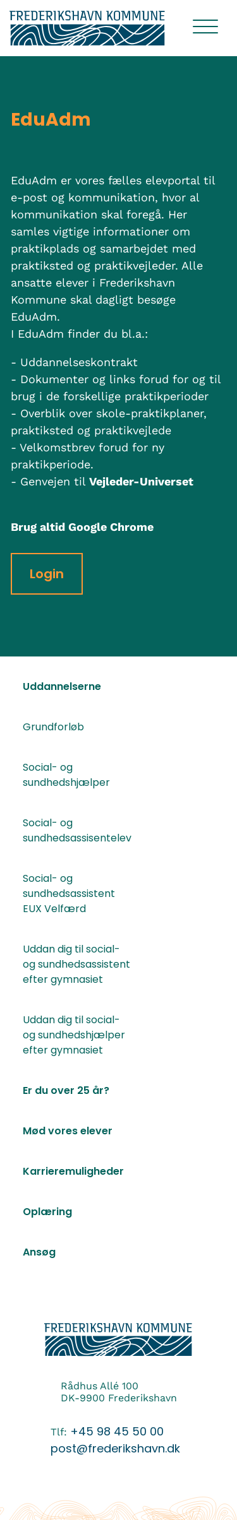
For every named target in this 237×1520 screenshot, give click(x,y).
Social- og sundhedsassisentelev (76, 830)
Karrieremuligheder (73, 1171)
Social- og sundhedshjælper (66, 775)
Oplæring (47, 1211)
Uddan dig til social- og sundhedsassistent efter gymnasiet (76, 964)
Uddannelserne (62, 686)
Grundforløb (53, 727)
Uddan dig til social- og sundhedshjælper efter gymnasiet (74, 1034)
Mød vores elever (67, 1131)
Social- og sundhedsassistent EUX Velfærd (69, 893)
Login (47, 574)
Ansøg (39, 1252)
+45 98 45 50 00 (117, 1431)
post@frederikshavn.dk (115, 1448)
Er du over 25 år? (66, 1090)
